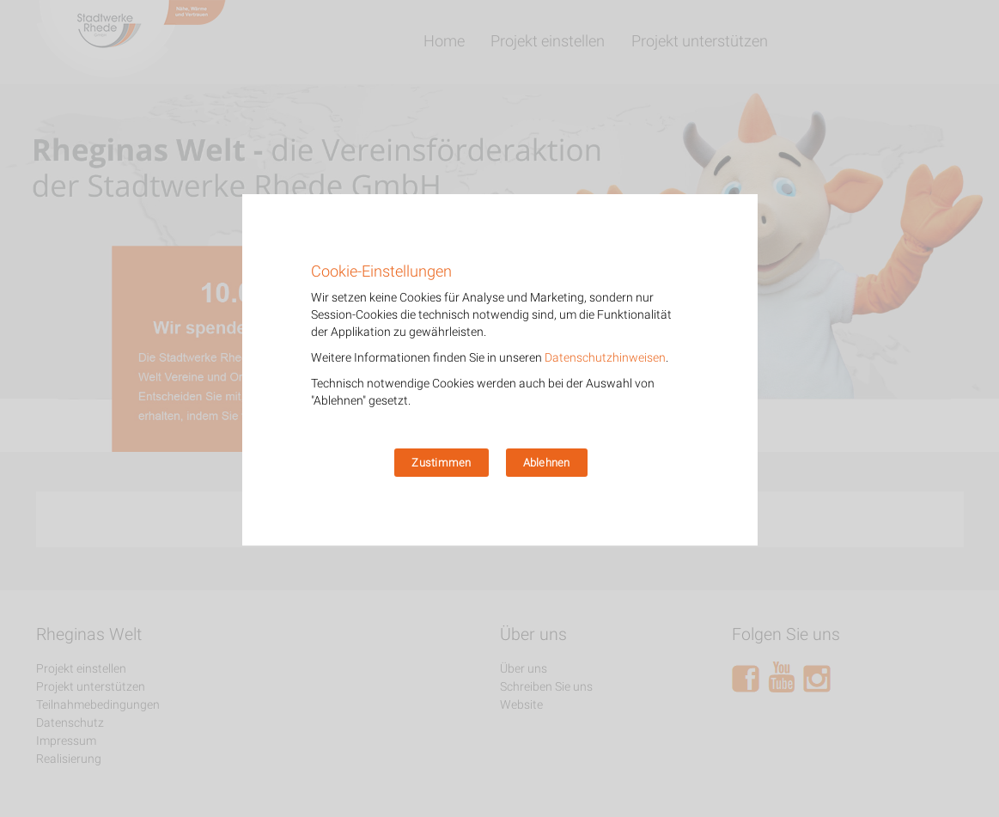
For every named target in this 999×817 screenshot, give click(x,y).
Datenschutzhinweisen (605, 357)
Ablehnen (546, 462)
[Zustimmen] (736, 369)
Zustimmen (441, 462)
